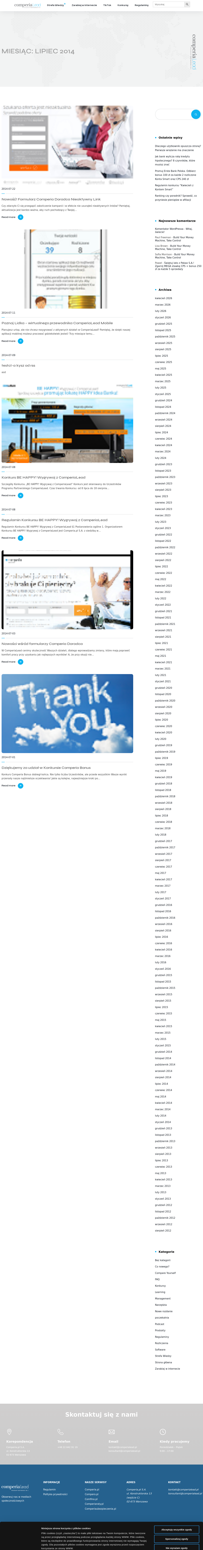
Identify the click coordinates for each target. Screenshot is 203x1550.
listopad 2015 (163, 981)
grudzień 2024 (163, 400)
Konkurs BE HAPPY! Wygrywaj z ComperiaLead (43, 477)
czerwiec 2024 (163, 438)
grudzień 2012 (163, 1205)
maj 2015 (160, 1020)
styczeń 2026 (163, 317)
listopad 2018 (163, 790)
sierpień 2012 (163, 1230)
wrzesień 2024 (163, 419)
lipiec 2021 (161, 643)
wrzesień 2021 (163, 630)
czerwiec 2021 (163, 649)
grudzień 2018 (163, 783)
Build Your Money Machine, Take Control (174, 239)
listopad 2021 (163, 617)
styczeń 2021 (163, 681)
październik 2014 (165, 1064)
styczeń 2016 (163, 969)
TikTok (107, 5)
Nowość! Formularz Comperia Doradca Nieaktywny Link (51, 199)
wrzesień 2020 (163, 707)
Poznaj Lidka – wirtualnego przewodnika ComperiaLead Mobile (57, 323)
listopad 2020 (163, 694)
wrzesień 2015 (163, 994)
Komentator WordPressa (169, 229)
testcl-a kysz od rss (18, 365)
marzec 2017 (163, 885)
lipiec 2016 (161, 937)
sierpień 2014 (163, 1077)
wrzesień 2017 (163, 854)
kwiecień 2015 (163, 1026)
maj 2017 (160, 873)
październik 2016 (165, 917)
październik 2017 (165, 847)
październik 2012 (165, 1218)
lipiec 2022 (161, 566)
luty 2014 (160, 1115)
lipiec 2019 (161, 758)
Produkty (160, 1330)
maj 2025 (160, 368)
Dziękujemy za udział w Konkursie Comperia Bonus (46, 768)
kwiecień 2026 (163, 298)
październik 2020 (165, 700)
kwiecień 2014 (163, 1103)
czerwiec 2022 (163, 573)
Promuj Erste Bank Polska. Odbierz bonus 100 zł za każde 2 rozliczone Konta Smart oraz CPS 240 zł (175, 175)
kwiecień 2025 (163, 375)
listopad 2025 (163, 330)
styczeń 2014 (163, 1122)
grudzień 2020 (163, 688)
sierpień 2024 (163, 426)
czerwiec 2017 (163, 866)
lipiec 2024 (161, 432)
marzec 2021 (163, 668)
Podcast (159, 1324)
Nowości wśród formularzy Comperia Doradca (42, 644)
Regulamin (49, 1489)
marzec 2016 (163, 956)
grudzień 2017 (163, 841)
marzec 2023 (163, 515)
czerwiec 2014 (163, 1090)
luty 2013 (160, 1192)
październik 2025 (165, 336)
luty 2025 (160, 387)
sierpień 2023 (163, 489)
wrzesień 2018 (163, 802)
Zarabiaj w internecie (84, 5)
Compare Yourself (165, 1273)
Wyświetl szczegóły (179, 1543)
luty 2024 (160, 458)
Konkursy (123, 5)
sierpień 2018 (163, 809)
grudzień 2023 (163, 464)
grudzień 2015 (163, 975)
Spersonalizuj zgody (176, 1510)
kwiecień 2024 (163, 445)
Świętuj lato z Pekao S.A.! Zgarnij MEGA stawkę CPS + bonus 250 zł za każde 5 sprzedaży (178, 266)
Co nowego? (162, 1266)
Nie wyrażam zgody (177, 1519)
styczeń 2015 (163, 1045)
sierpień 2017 (163, 860)
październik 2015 (165, 988)
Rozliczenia (161, 1343)
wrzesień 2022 (163, 553)
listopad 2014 (163, 1058)
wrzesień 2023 (163, 483)
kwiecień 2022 (163, 585)
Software (160, 1349)
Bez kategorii (163, 1260)
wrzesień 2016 (163, 924)
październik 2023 (165, 477)
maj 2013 (160, 1173)
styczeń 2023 (163, 528)
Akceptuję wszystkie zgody (176, 1501)
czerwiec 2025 (163, 362)
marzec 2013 (163, 1186)
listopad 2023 (163, 470)
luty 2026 (160, 311)
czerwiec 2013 (163, 1166)
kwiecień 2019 (163, 777)
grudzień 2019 (163, 745)
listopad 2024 (163, 407)
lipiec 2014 (161, 1083)
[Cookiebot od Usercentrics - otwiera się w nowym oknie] (20, 1543)
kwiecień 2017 (163, 879)
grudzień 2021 (163, 611)
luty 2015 (160, 1039)
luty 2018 (160, 834)
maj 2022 (160, 579)
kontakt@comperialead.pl (183, 1489)
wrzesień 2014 (163, 1071)
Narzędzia (161, 1305)
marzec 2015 (163, 1032)
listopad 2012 (163, 1211)
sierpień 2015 (163, 1000)
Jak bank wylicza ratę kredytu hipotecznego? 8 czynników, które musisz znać (175, 160)
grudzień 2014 (163, 1051)
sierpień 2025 (163, 349)
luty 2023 (160, 522)
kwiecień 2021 (163, 662)
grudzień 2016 (163, 905)
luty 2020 (160, 739)
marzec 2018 (163, 828)
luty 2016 (160, 962)
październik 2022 (165, 547)
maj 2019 (160, 770)
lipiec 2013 (161, 1160)
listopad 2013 (163, 1135)
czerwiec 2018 (163, 822)
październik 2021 (165, 624)
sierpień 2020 (163, 713)
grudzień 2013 (163, 1128)
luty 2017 (160, 892)
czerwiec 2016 (163, 943)
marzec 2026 (163, 304)
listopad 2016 (163, 911)
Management (163, 1298)
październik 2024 (165, 413)
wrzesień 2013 (163, 1147)
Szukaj (196, 114)
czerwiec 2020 (163, 726)
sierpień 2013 (163, 1154)
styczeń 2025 (163, 394)
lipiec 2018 (161, 815)
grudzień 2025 (163, 323)
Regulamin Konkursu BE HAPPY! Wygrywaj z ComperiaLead (54, 520)
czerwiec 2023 (163, 502)
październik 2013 (165, 1141)
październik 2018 (165, 796)
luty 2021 (160, 675)
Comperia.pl (92, 1489)
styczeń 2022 (163, 604)
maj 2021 (160, 656)
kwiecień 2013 (163, 1179)
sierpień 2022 (163, 560)
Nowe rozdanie (164, 1311)
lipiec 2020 (161, 719)
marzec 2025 (163, 381)
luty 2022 (160, 598)
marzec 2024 (163, 451)
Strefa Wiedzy (55, 5)
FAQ (157, 1279)
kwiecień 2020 (163, 732)
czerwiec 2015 (163, 1013)
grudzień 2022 (163, 534)
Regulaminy (142, 5)
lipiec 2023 (161, 496)
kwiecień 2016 (163, 949)
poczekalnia (162, 1317)
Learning (160, 1292)
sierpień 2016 (163, 930)
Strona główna (163, 1362)
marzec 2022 (163, 592)
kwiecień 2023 (163, 509)
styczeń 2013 (163, 1198)
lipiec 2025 (161, 355)
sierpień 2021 (163, 636)
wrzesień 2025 (163, 343)
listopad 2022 (163, 541)
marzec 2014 (163, 1109)
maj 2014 (160, 1096)
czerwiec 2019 (163, 764)
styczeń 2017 (163, 898)
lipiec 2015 (161, 1007)
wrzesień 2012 (163, 1224)
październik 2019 (165, 751)
